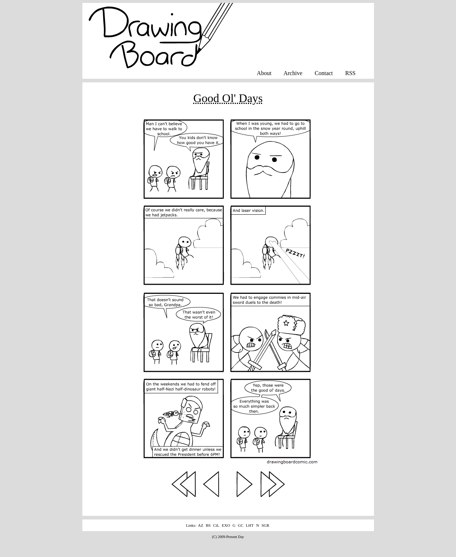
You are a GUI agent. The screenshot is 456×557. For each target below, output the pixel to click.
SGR (265, 525)
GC (240, 525)
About (264, 73)
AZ (200, 525)
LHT (250, 525)
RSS (350, 73)
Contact (324, 73)
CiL (216, 525)
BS (208, 525)
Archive (293, 73)
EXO (226, 525)
